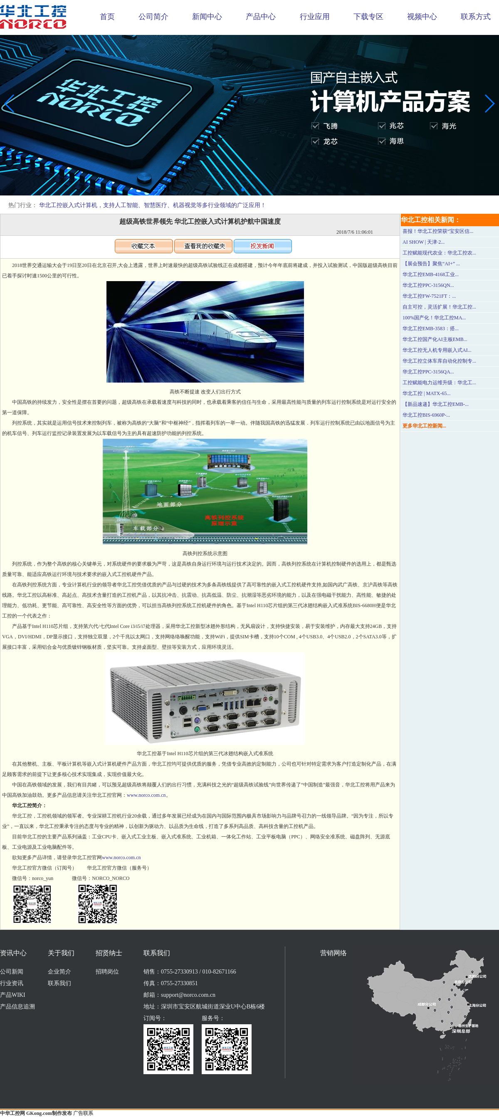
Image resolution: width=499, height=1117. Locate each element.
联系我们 (59, 983)
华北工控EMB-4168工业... (431, 274)
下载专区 (368, 16)
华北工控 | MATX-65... (426, 393)
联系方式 (476, 16)
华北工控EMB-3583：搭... (431, 328)
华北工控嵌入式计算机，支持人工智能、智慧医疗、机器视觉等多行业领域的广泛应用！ (152, 205)
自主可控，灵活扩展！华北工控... (439, 307)
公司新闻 (11, 972)
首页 (107, 16)
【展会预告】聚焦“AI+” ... (431, 264)
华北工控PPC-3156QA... (428, 372)
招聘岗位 (107, 972)
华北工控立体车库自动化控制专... (439, 361)
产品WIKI (12, 995)
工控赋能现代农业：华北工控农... (439, 253)
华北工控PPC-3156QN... (428, 285)
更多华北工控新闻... (424, 426)
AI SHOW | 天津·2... (424, 242)
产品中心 (261, 16)
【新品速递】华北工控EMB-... (436, 404)
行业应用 (315, 16)
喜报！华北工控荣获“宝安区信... (438, 231)
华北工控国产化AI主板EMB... (435, 339)
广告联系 (83, 1113)
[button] (243, 189)
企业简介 (59, 972)
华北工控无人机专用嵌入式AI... (437, 350)
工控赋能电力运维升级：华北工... (439, 383)
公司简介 (153, 16)
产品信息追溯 (17, 1006)
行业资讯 (11, 983)
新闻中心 (207, 16)
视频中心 (422, 16)
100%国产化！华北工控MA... (434, 318)
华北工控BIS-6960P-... (426, 415)
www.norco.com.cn (146, 795)
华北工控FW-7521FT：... (429, 296)
